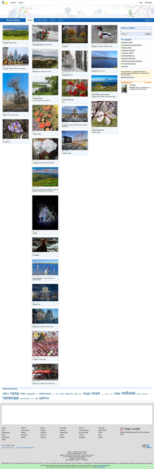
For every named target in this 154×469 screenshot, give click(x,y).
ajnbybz (5, 68)
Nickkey (35, 71)
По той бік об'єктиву (128, 63)
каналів (128, 39)
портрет (145, 394)
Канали (60, 20)
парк (117, 393)
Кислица (65, 46)
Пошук (42, 428)
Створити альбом (41, 20)
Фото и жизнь (126, 47)
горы (23, 393)
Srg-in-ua (35, 189)
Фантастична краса (97, 130)
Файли (23, 437)
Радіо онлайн (132, 428)
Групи (100, 437)
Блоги (100, 432)
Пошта (4, 428)
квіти (62, 394)
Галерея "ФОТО (127, 53)
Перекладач (6, 432)
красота (69, 394)
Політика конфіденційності (25, 447)
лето (80, 394)
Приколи (43, 432)
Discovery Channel (128, 50)
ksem (5, 115)
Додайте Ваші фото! (127, 77)
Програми (63, 428)
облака (106, 394)
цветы (44, 398)
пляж (138, 394)
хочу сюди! (147, 82)
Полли (34, 233)
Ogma (34, 304)
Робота (23, 428)
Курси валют (102, 430)
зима (57, 394)
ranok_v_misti (36, 133)
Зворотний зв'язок (8, 447)
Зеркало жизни (127, 42)
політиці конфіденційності (101, 465)
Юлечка (132, 85)
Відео (3, 435)
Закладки (101, 428)
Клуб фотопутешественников (131, 61)
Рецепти (43, 437)
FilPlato (94, 46)
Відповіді (82, 437)
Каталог (81, 428)
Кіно (99, 435)
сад (36, 398)
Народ (23, 432)
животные (45, 393)
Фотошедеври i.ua (128, 55)
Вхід (141, 2)
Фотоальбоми (83, 432)
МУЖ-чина (65, 75)
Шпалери (24, 435)
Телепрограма (84, 430)
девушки (31, 394)
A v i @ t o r (6, 141)
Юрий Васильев (37, 44)
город (14, 393)
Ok (149, 466)
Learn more (101, 467)
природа (11, 397)
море (96, 393)
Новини (81, 435)
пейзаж (128, 393)
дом (37, 394)
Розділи (20, 2)
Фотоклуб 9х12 (37, 278)
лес (75, 394)
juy (33, 100)
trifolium (5, 42)
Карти (62, 435)
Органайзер (6, 437)
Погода (42, 430)
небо (102, 394)
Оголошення (25, 430)
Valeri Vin (94, 71)
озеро (111, 394)
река (32, 398)
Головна (13, 2)
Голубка (35, 162)
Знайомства (126, 82)
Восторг (124, 66)
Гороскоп (63, 430)
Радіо (3, 439)
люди (86, 393)
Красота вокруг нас (128, 58)
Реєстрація (148, 2)
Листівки (43, 435)
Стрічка (52, 20)
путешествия (25, 398)
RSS (3, 430)
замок (53, 394)
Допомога (148, 20)
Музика (62, 437)
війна (6, 393)
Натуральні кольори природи (131, 45)
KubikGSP (35, 255)
